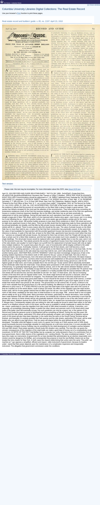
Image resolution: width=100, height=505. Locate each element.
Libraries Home (16, 3)
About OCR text (74, 189)
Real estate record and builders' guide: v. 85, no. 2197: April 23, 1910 (32, 21)
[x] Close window (93, 5)
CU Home (7, 3)
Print (19, 13)
